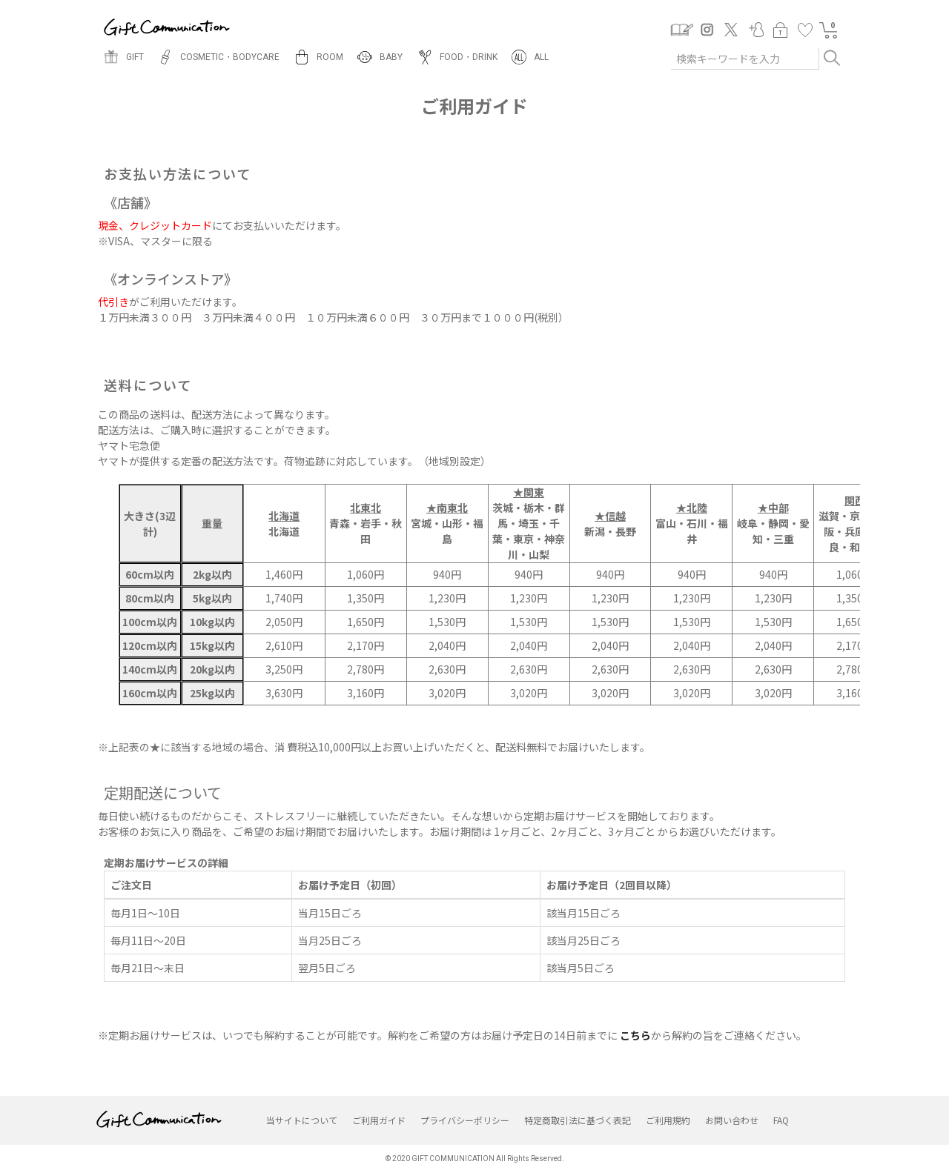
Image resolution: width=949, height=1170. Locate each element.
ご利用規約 (668, 1120)
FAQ (781, 1120)
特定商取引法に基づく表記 (577, 1120)
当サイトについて (301, 1120)
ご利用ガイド (379, 1120)
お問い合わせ (731, 1120)
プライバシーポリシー (464, 1120)
